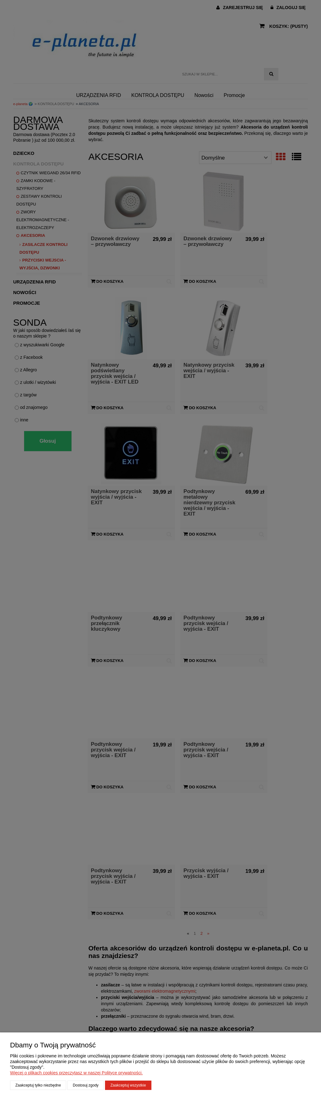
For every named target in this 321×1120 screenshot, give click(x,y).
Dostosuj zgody (85, 1085)
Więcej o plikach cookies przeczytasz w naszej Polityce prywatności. (76, 1072)
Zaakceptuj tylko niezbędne (38, 1085)
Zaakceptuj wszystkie (128, 1085)
